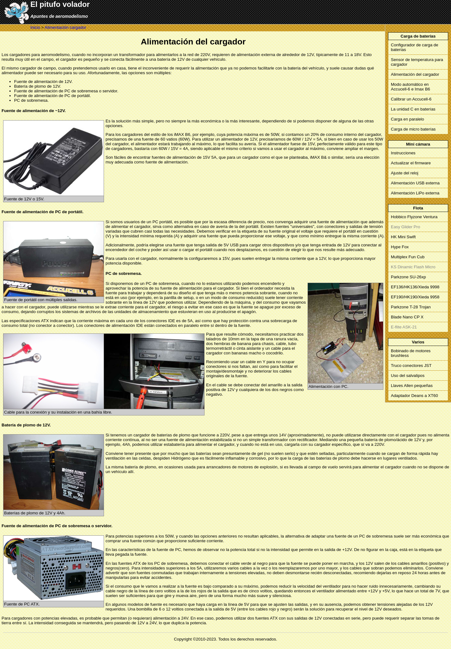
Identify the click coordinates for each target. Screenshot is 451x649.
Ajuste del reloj (404, 173)
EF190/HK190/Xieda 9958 (415, 297)
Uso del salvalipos (407, 375)
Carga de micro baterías (413, 129)
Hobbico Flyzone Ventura (414, 216)
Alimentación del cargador (415, 74)
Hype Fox (400, 247)
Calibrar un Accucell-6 (411, 99)
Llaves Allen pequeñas (412, 385)
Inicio (35, 27)
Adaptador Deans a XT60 (414, 395)
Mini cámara (418, 144)
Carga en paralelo (407, 119)
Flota (418, 208)
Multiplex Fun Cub (407, 257)
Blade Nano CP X (407, 317)
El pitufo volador (60, 4)
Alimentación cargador (65, 27)
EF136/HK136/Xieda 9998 (415, 287)
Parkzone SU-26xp (408, 277)
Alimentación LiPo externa (415, 193)
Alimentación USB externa (415, 183)
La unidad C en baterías (413, 109)
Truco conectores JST (411, 365)
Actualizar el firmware (411, 163)
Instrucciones (403, 153)
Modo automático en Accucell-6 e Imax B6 (410, 86)
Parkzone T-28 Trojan (411, 307)
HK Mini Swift (403, 236)
